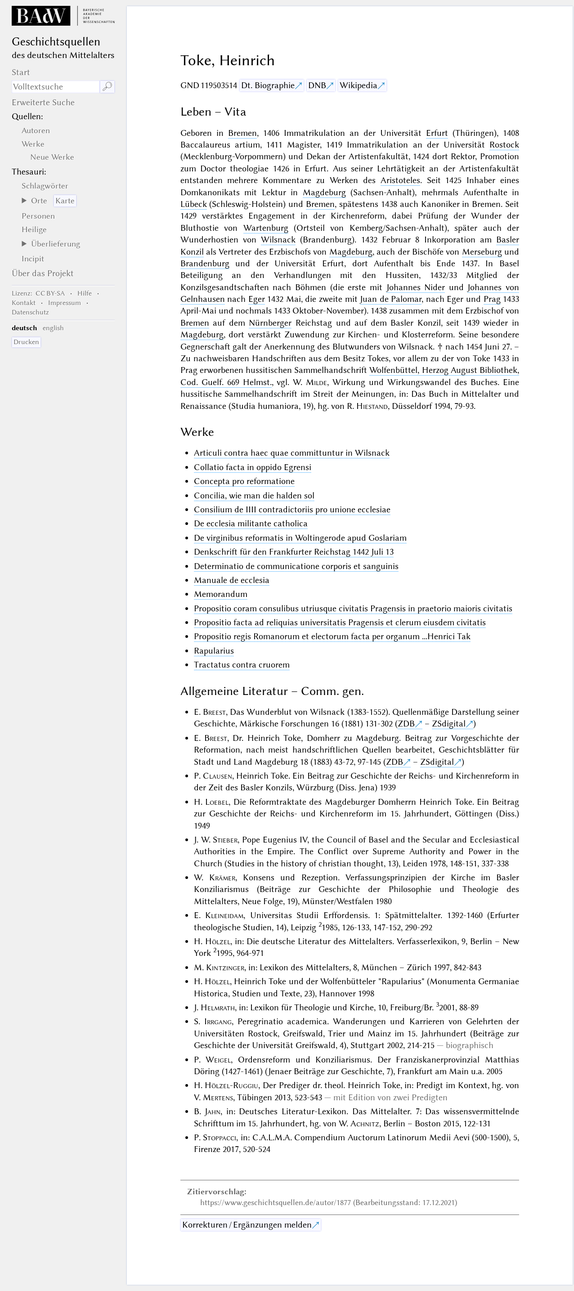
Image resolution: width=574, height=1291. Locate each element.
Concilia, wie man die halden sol (254, 495)
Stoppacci (219, 1137)
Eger (256, 299)
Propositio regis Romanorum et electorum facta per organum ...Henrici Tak (332, 636)
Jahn (212, 1111)
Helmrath (218, 1007)
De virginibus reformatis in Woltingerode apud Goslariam (300, 538)
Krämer (222, 877)
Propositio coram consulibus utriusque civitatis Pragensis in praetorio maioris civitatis (353, 608)
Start (21, 72)
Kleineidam (224, 915)
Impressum (64, 303)
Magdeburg (324, 192)
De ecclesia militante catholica (251, 523)
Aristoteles (400, 180)
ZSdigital (449, 723)
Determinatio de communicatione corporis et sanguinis (296, 566)
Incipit (33, 259)
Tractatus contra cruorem (242, 664)
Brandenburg (204, 263)
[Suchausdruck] (56, 87)
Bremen (242, 133)
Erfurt (437, 133)
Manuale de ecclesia (231, 580)
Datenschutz (30, 312)
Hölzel (217, 941)
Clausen (217, 776)
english (53, 328)
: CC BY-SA (38, 293)
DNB (317, 85)
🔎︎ (107, 86)
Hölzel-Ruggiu (231, 1085)
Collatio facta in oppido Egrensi (252, 467)
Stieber (225, 839)
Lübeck (193, 204)
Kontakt (24, 303)
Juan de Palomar (391, 299)
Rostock (504, 144)
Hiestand (372, 406)
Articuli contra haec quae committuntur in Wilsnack (292, 453)
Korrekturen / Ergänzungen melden (247, 1224)
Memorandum (220, 594)
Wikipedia (358, 85)
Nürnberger (270, 323)
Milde (316, 382)
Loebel (217, 802)
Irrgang (218, 1021)
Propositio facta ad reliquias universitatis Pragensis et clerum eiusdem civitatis (340, 622)
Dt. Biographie (268, 85)
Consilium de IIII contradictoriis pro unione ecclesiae (292, 509)
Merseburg (482, 252)
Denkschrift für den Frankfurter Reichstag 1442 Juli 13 (294, 552)
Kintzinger (225, 967)
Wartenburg (265, 228)
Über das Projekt (43, 273)
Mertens (218, 1097)
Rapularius (214, 651)
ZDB (406, 723)
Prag (492, 299)
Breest (214, 712)
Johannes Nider (415, 287)
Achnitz (364, 1123)
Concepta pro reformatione (244, 481)
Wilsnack (278, 239)
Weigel (218, 1059)
